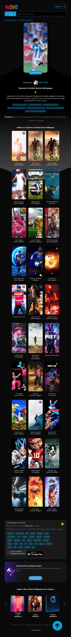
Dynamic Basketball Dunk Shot (52, 202)
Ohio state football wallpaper (55, 108)
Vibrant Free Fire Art (19, 317)
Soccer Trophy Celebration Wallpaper (35, 241)
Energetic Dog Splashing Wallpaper (52, 471)
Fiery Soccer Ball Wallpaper (52, 279)
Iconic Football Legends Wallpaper (52, 164)
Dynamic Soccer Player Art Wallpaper (52, 317)
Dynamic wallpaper (26, 20)
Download (35, 72)
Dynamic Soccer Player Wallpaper (19, 202)
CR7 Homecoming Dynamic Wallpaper (52, 241)
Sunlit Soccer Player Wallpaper (19, 164)
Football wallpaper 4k (35, 105)
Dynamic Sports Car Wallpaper (19, 509)
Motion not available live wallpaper (35, 111)
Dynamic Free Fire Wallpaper (19, 356)
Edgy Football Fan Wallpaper (35, 471)
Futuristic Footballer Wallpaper (36, 279)
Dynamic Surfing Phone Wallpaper (35, 433)
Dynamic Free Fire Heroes (52, 394)
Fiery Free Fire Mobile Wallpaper (35, 317)
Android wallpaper (20, 529)
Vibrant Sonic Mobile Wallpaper (19, 433)
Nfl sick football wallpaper (50, 105)
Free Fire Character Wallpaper (35, 394)
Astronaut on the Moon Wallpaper (19, 279)
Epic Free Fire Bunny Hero (52, 433)
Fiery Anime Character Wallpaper (35, 509)
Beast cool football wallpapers (16, 108)
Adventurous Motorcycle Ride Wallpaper (35, 356)
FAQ (52, 625)
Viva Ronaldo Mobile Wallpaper (19, 241)
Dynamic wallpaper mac (20, 105)
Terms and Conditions (32, 625)
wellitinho (40, 82)
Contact (13, 625)
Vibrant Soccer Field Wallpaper (35, 202)
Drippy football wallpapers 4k (36, 108)
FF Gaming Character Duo (19, 394)
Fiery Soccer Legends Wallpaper (35, 164)
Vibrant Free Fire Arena (52, 355)
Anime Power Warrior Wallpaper (52, 509)
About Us (21, 625)
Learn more (35, 578)
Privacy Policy (45, 625)
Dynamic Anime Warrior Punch (19, 471)
